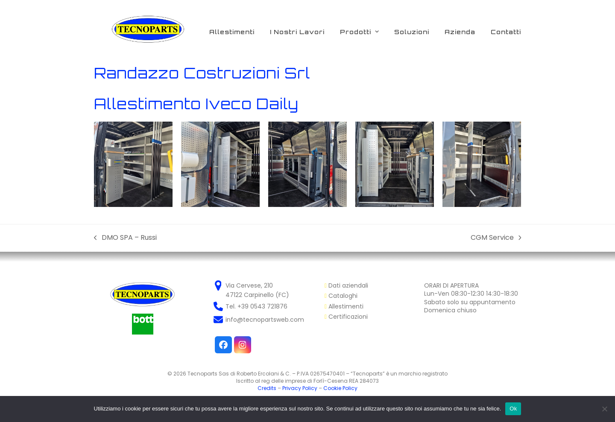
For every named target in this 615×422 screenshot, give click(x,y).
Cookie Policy (340, 388)
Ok (513, 408)
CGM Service (496, 237)
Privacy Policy (299, 388)
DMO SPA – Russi (125, 237)
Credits (267, 388)
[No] (604, 409)
